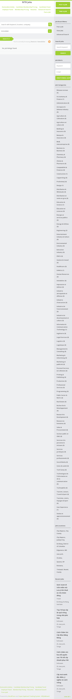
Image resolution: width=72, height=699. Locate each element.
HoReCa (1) (60, 270)
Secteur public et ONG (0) (62, 435)
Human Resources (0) (63, 275)
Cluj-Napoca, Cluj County (62, 532)
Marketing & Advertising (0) (62, 356)
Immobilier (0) (61, 281)
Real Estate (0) (61, 402)
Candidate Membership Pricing (26, 7)
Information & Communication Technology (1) (62, 327)
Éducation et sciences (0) (61, 210)
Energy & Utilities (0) (63, 225)
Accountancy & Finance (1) (62, 98)
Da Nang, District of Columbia (62, 545)
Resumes (34, 10)
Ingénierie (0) (61, 333)
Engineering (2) (62, 230)
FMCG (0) (60, 256)
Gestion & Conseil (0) (63, 261)
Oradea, (59, 558)
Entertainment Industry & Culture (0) (63, 236)
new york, (60, 554)
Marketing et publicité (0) (61, 363)
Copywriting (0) (62, 178)
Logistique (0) (61, 345)
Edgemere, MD (62, 550)
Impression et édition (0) (61, 286)
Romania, (60, 566)
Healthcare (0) (61, 266)
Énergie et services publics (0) (62, 217)
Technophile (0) (62, 488)
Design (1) (60, 185)
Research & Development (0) (62, 416)
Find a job (63, 11)
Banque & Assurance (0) (61, 136)
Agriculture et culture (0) (61, 123)
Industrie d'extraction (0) (62, 301)
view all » (67, 696)
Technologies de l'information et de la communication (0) (62, 479)
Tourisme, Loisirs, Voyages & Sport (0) (63, 500)
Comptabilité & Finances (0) (62, 168)
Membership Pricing (22, 10)
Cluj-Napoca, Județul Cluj (61, 538)
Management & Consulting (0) (62, 350)
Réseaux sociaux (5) (62, 91)
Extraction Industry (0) (60, 251)
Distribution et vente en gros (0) (62, 197)
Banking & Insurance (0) (61, 130)
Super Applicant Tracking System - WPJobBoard (34, 696)
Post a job (63, 5)
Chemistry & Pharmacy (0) (61, 156)
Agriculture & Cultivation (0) (61, 117)
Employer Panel (7, 10)
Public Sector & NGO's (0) (62, 396)
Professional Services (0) (61, 386)
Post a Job (47, 12)
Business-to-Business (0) (61, 149)
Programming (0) (62, 391)
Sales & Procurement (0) (62, 428)
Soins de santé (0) (63, 466)
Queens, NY (61, 562)
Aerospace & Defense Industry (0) (62, 109)
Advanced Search (44, 10)
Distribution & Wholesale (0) (61, 190)
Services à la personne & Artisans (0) (61, 442)
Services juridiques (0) (61, 450)
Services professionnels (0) (63, 457)
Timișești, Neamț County (62, 571)
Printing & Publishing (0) (61, 376)
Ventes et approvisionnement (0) (63, 516)
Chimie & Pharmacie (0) (61, 162)
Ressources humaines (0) (61, 422)
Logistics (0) (61, 341)
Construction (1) (62, 174)
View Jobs (60, 31)
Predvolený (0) (62, 182)
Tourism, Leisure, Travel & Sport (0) (63, 493)
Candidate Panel (45, 7)
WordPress (12, 696)
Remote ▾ (6, 39)
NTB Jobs (27, 2)
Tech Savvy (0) (61, 470)
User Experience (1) (62, 508)
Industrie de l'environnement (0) (62, 308)
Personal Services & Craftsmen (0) (63, 369)
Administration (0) (63, 103)
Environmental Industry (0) (62, 244)
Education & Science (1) (61, 203)
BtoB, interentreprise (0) (63, 143)
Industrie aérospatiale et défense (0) (62, 293)
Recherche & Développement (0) (62, 408)
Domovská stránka (8, 7)
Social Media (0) (62, 462)
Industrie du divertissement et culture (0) (63, 317)
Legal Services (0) (63, 337)
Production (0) (61, 381)
